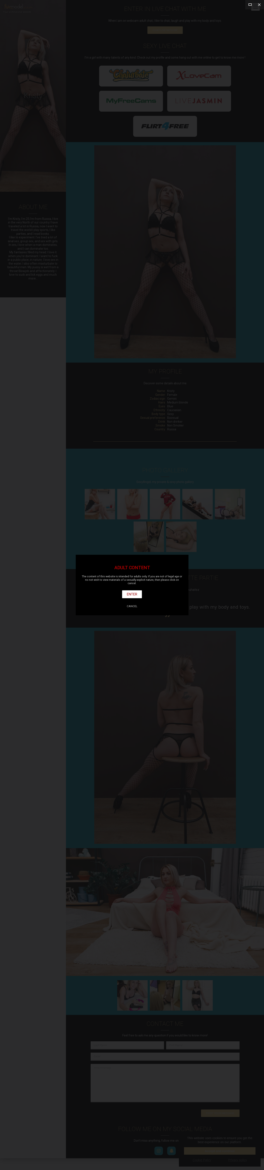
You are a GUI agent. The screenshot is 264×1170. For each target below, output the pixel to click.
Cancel (132, 606)
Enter (132, 594)
